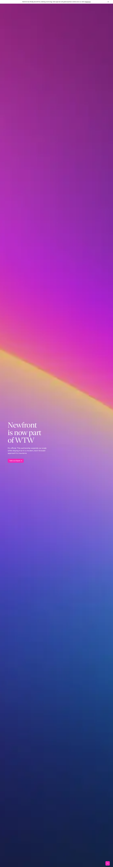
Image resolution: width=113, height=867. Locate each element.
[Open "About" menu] (70, 9)
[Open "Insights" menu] (79, 9)
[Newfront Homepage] (13, 9)
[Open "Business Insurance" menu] (30, 9)
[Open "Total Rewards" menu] (46, 9)
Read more (88, 1)
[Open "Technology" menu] (59, 9)
